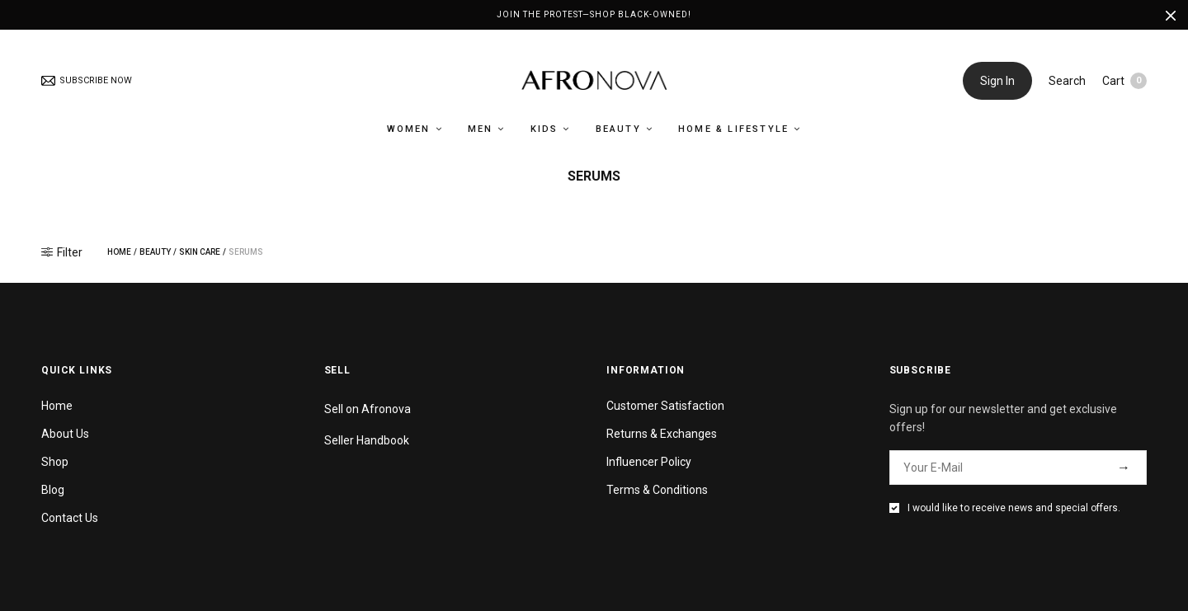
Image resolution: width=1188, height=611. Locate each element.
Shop (54, 461)
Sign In (997, 80)
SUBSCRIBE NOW (86, 80)
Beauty (618, 129)
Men (480, 129)
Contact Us (69, 517)
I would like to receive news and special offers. (1014, 508)
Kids (544, 129)
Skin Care (199, 252)
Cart (1124, 81)
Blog (52, 489)
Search (1067, 80)
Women (409, 129)
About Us (65, 433)
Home (119, 252)
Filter (61, 252)
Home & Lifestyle (733, 129)
